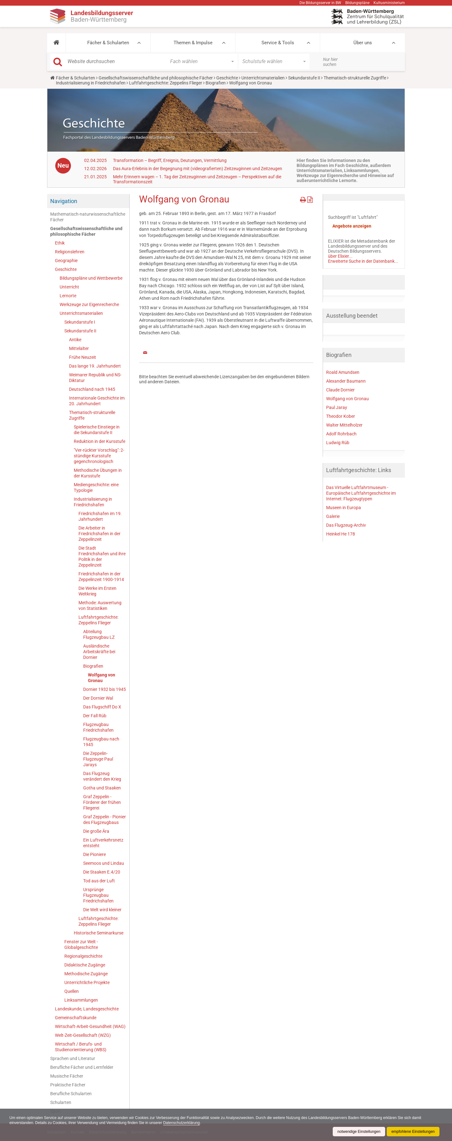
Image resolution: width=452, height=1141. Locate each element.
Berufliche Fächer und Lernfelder (81, 1067)
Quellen (71, 991)
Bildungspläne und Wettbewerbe (91, 278)
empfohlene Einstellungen (413, 1131)
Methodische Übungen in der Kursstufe (98, 473)
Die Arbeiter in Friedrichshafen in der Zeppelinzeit (99, 533)
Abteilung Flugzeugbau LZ (99, 634)
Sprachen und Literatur (72, 1058)
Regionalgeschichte (83, 956)
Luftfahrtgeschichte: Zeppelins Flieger (165, 82)
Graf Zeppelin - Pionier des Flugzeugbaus (104, 819)
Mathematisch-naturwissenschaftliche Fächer (87, 217)
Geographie (66, 260)
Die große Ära (96, 831)
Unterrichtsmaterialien (263, 77)
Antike (75, 339)
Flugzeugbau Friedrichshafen (98, 727)
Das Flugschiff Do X (102, 706)
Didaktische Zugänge (84, 964)
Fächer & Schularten (108, 43)
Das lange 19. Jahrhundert (95, 366)
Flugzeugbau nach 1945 (101, 741)
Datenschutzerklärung (181, 1123)
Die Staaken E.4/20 (101, 872)
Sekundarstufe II (304, 77)
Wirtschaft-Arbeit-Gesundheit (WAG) (90, 1026)
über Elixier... (340, 256)
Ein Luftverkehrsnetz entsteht (103, 842)
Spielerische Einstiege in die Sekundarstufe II (97, 429)
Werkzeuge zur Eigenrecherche (89, 304)
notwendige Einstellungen (358, 1131)
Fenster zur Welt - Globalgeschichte (81, 944)
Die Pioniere (94, 854)
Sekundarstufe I (79, 322)
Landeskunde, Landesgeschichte (87, 1008)
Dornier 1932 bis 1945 (104, 689)
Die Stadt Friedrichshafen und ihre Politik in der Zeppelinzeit (102, 557)
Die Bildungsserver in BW (320, 3)
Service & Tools (277, 43)
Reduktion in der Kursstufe (99, 441)
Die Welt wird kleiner (102, 909)
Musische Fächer (66, 1076)
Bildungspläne (357, 3)
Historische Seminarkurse (98, 932)
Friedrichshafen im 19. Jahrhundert (100, 516)
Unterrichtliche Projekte (87, 982)
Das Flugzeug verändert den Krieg (102, 776)
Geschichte (227, 77)
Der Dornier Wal (98, 698)
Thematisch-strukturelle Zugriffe (355, 77)
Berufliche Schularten (71, 1093)
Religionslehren (69, 251)
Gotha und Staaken (102, 787)
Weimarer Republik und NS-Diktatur (95, 377)
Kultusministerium (389, 3)
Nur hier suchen (330, 62)
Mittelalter (79, 348)
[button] (56, 42)
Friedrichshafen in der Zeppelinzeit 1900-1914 (101, 576)
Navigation (63, 201)
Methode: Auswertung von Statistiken (99, 605)
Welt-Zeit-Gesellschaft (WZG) (83, 1035)
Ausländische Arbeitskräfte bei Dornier (99, 651)
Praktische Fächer (67, 1084)
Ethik (60, 242)
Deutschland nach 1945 (92, 389)
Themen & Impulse (193, 43)
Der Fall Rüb (94, 715)
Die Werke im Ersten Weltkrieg (97, 591)
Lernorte (68, 295)
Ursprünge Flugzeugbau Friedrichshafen (98, 895)
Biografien (216, 82)
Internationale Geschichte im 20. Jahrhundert (97, 401)
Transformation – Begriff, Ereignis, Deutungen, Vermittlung (170, 160)
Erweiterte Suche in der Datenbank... (363, 261)
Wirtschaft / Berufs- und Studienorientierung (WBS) (80, 1046)
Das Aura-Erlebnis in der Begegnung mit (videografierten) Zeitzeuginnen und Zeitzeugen (197, 168)
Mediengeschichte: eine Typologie (96, 487)
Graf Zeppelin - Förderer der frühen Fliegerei (102, 802)
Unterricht (69, 286)
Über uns (362, 43)
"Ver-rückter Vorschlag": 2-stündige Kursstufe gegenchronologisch (99, 456)
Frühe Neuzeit (82, 357)
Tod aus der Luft (99, 880)
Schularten (60, 1102)
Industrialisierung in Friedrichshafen (91, 82)
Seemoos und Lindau (103, 863)
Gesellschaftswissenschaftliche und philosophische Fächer (156, 77)
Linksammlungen (81, 1000)
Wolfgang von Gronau (101, 677)
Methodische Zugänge (86, 973)
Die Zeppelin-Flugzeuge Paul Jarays (98, 759)
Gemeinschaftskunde (75, 1017)
